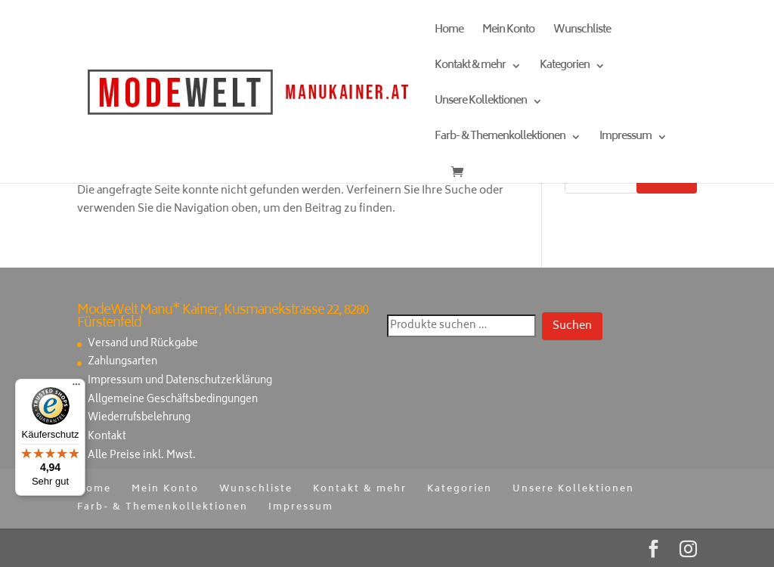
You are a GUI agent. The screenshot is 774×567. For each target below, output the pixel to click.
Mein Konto (508, 32)
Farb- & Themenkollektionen (500, 139)
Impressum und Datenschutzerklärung (180, 381)
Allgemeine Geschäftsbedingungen (173, 400)
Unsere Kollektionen (481, 103)
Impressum (625, 139)
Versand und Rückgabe (143, 344)
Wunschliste (582, 32)
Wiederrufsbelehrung (139, 418)
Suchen (572, 326)
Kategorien (565, 67)
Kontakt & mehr (470, 67)
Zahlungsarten (122, 362)
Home (449, 32)
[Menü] (76, 388)
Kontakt (107, 437)
